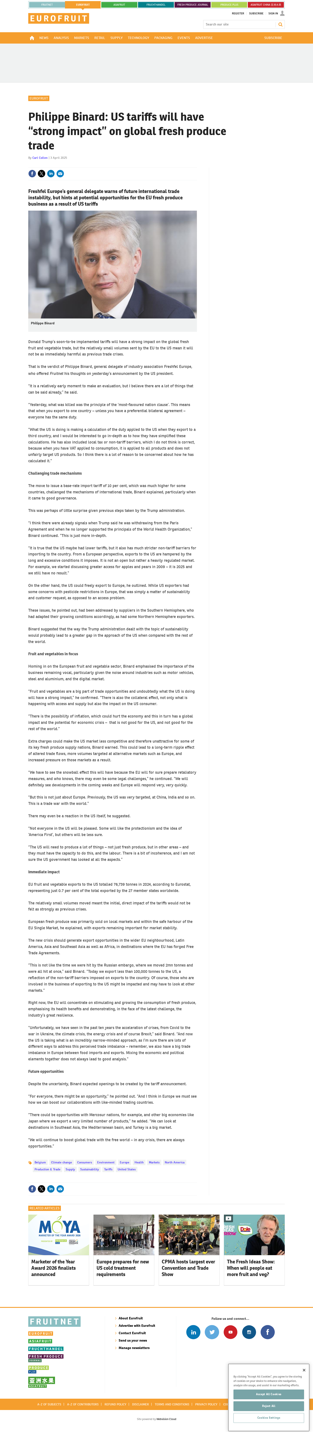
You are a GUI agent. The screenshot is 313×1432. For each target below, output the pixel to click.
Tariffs (108, 1169)
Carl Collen (40, 158)
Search (280, 24)
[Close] (304, 1386)
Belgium (40, 1162)
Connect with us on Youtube (230, 1332)
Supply (70, 1169)
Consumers (84, 1162)
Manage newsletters (134, 1348)
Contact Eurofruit (132, 1333)
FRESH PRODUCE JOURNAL (192, 5)
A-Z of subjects (49, 1404)
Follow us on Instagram (249, 1332)
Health (139, 1162)
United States (127, 1169)
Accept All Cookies (268, 1410)
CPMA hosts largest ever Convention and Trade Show (188, 1268)
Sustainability (89, 1169)
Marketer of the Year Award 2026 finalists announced (53, 1268)
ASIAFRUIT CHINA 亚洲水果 (266, 5)
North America (175, 1162)
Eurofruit (39, 98)
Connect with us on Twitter (212, 1332)
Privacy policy (206, 1404)
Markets (154, 1162)
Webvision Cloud (166, 1419)
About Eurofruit (131, 1318)
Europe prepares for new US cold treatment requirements (123, 1268)
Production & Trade (47, 1169)
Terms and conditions (172, 1404)
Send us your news (133, 1340)
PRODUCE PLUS (229, 5)
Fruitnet (47, 5)
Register (238, 13)
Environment (106, 1162)
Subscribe (256, 13)
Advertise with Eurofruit (137, 1325)
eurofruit (83, 5)
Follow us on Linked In (193, 1332)
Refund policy (115, 1404)
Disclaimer (140, 1404)
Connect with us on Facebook (268, 1332)
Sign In (273, 13)
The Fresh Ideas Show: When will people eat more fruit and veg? (251, 1268)
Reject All (268, 1422)
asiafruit (119, 5)
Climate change (61, 1162)
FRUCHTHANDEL (156, 5)
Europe (124, 1162)
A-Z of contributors (83, 1404)
